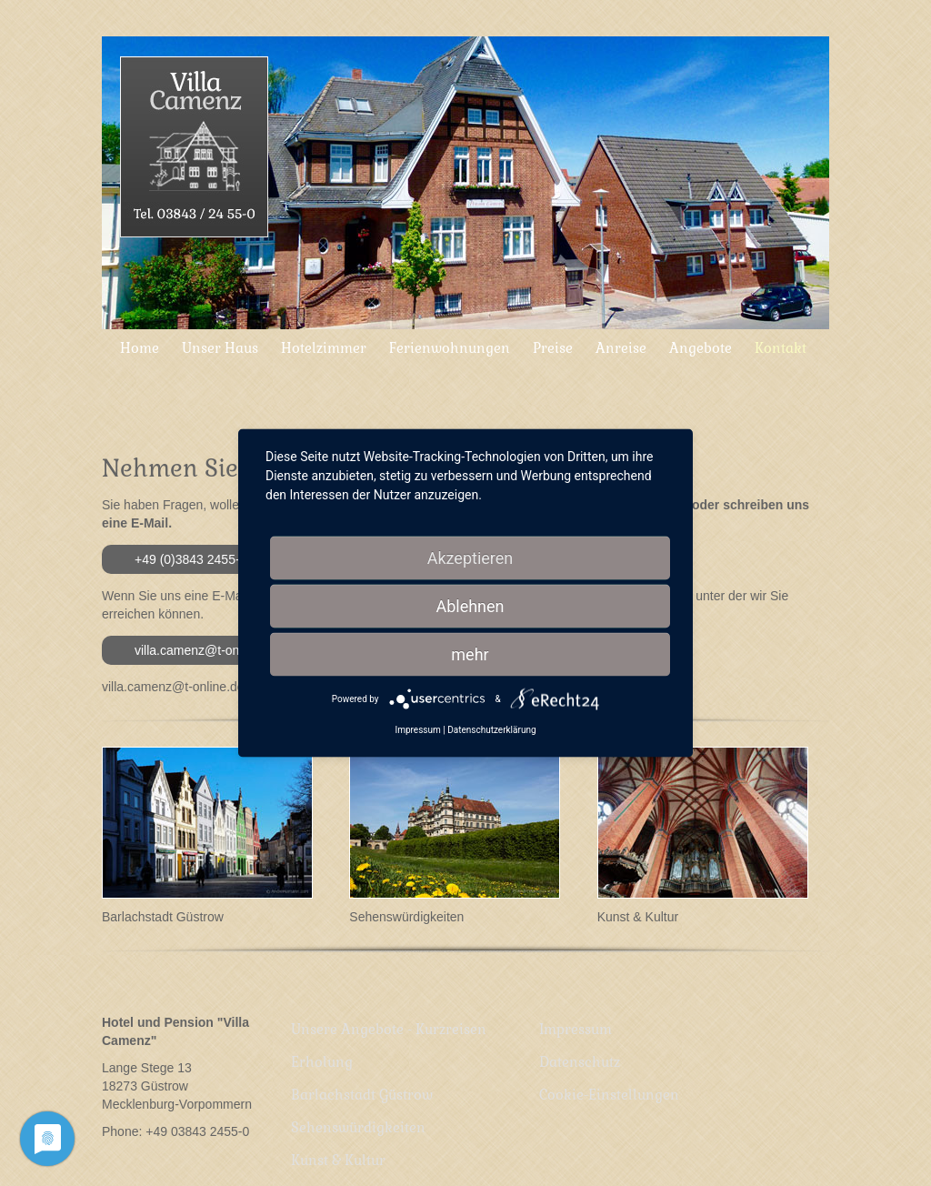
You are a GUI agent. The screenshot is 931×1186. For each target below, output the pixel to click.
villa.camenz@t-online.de (206, 650)
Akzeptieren (470, 558)
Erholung (318, 1040)
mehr (469, 654)
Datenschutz (576, 1040)
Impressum (572, 1021)
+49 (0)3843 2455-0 (190, 559)
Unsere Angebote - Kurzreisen (385, 1021)
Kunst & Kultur (638, 917)
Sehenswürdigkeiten (406, 917)
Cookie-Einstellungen (606, 1058)
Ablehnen (469, 606)
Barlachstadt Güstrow (163, 917)
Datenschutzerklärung (491, 730)
